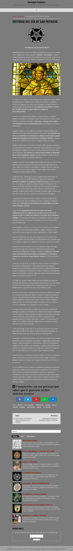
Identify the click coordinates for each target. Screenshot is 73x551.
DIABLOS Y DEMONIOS (30, 462)
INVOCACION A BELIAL (30, 440)
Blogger (38, 549)
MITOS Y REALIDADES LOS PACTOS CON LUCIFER (39, 451)
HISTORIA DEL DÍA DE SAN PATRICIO (35, 21)
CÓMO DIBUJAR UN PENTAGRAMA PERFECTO (37, 505)
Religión (22, 407)
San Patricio (31, 407)
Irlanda (15, 407)
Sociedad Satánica (36, 2)
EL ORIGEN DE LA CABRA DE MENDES (35, 494)
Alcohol (20, 405)
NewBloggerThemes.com (59, 549)
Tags (22, 436)
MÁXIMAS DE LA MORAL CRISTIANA (34, 516)
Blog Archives (31, 436)
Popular (15, 436)
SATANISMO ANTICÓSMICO (32, 473)
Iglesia (54, 405)
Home (14, 16)
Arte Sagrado (29, 405)
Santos (39, 407)
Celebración (39, 405)
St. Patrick (21, 16)
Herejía (47, 405)
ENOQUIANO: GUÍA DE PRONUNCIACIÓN (36, 483)
